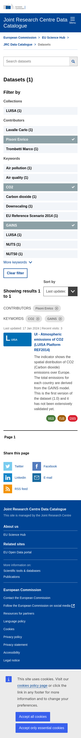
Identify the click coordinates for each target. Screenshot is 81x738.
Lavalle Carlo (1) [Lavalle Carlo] (19, 130)
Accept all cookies (33, 716)
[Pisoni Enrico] (40, 139)
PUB (62, 418)
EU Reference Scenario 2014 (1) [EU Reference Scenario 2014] (32, 216)
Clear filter (15, 273)
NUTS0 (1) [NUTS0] (14, 254)
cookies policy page (32, 685)
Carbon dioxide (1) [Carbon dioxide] (21, 197)
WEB (51, 418)
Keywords (11, 158)
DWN (73, 418)
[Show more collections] (17, 262)
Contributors (13, 120)
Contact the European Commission (26, 598)
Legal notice (11, 660)
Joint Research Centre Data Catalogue (34, 509)
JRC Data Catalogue (17, 44)
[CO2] (40, 187)
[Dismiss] (56, 308)
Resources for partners (18, 613)
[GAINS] (40, 225)
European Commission (19, 37)
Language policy (14, 621)
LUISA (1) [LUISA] (13, 111)
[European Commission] (40, 6)
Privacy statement (15, 644)
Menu (72, 20)
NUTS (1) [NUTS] (13, 244)
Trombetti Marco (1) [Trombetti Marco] (22, 149)
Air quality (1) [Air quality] (17, 177)
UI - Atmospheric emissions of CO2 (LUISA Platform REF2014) (48, 342)
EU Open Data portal (17, 552)
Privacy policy (12, 637)
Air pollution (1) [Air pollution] (19, 168)
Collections (12, 101)
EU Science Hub (53, 37)
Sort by (49, 282)
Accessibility (11, 652)
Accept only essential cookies (41, 728)
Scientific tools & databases (21, 570)
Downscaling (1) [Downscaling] (19, 206)
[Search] (73, 61)
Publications (11, 577)
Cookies (8, 629)
